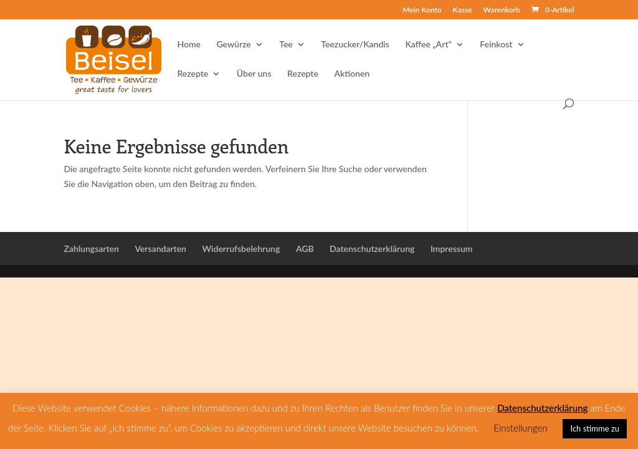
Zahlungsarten (91, 248)
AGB (305, 248)
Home (189, 44)
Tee (286, 44)
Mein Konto (421, 10)
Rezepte (192, 74)
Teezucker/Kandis (355, 44)
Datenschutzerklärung (372, 248)
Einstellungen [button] (520, 427)
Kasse (462, 10)
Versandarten (160, 248)
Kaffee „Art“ (428, 44)
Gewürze (234, 44)
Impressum (452, 248)
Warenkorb (501, 10)
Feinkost (496, 44)
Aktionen (351, 74)
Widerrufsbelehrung (241, 248)
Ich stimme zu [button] (594, 428)
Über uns (254, 74)
